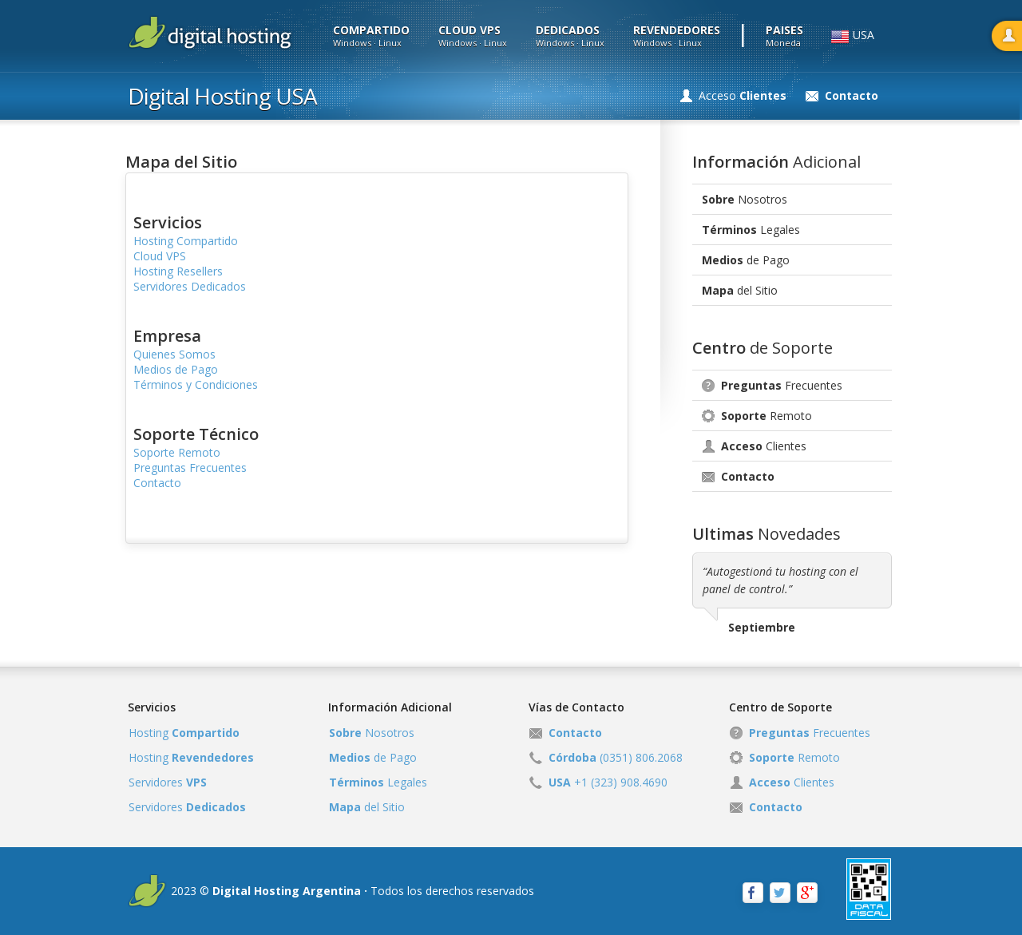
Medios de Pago (175, 369)
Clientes (763, 446)
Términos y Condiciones (195, 384)
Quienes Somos (174, 354)
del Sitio (740, 290)
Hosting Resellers (178, 271)
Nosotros (744, 199)
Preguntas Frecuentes (190, 467)
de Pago (746, 259)
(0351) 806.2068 (616, 757)
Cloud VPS (159, 255)
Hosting (184, 732)
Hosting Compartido (185, 240)
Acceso (742, 95)
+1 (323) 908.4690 (608, 782)
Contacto (157, 482)
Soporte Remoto (176, 452)
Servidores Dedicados (189, 286)
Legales (751, 229)
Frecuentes (781, 385)
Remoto (766, 415)
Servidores (168, 782)
